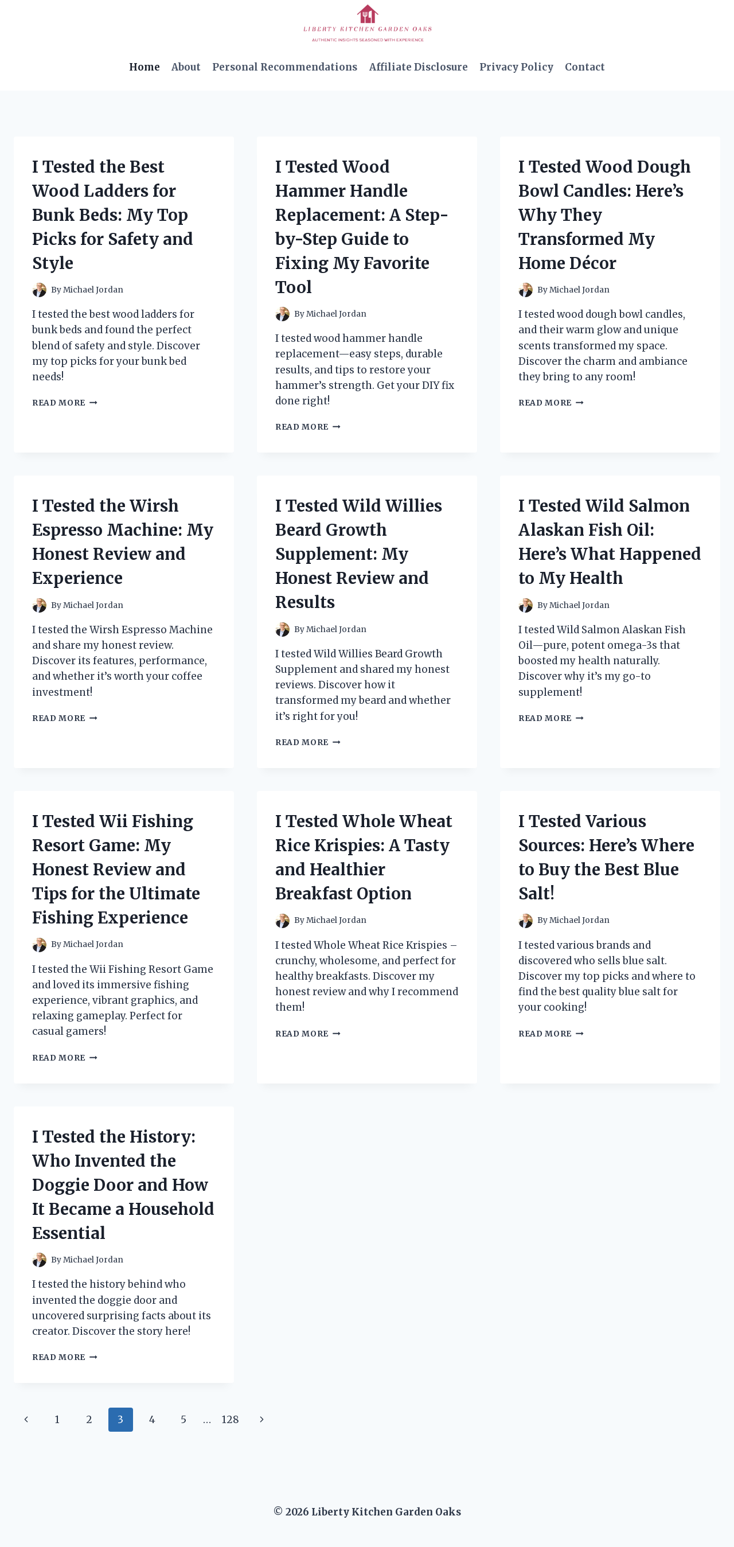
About (186, 67)
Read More (64, 403)
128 (230, 1419)
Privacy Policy (516, 67)
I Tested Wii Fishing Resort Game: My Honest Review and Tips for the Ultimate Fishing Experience (116, 869)
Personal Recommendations (284, 67)
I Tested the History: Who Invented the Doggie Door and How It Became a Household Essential (123, 1185)
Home (144, 67)
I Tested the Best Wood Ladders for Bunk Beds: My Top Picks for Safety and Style (112, 215)
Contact (585, 67)
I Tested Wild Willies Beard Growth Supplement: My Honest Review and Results (358, 554)
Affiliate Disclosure (418, 67)
